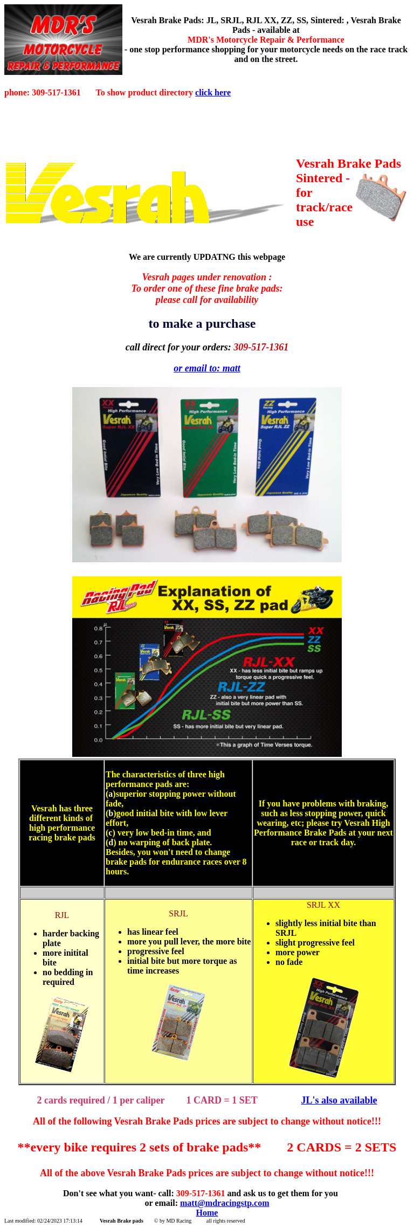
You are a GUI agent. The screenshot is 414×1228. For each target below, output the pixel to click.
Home (207, 1212)
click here (213, 92)
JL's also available (339, 1100)
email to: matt (212, 368)
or (179, 368)
